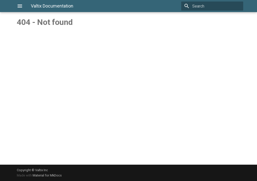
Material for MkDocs (47, 175)
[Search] (213, 6)
